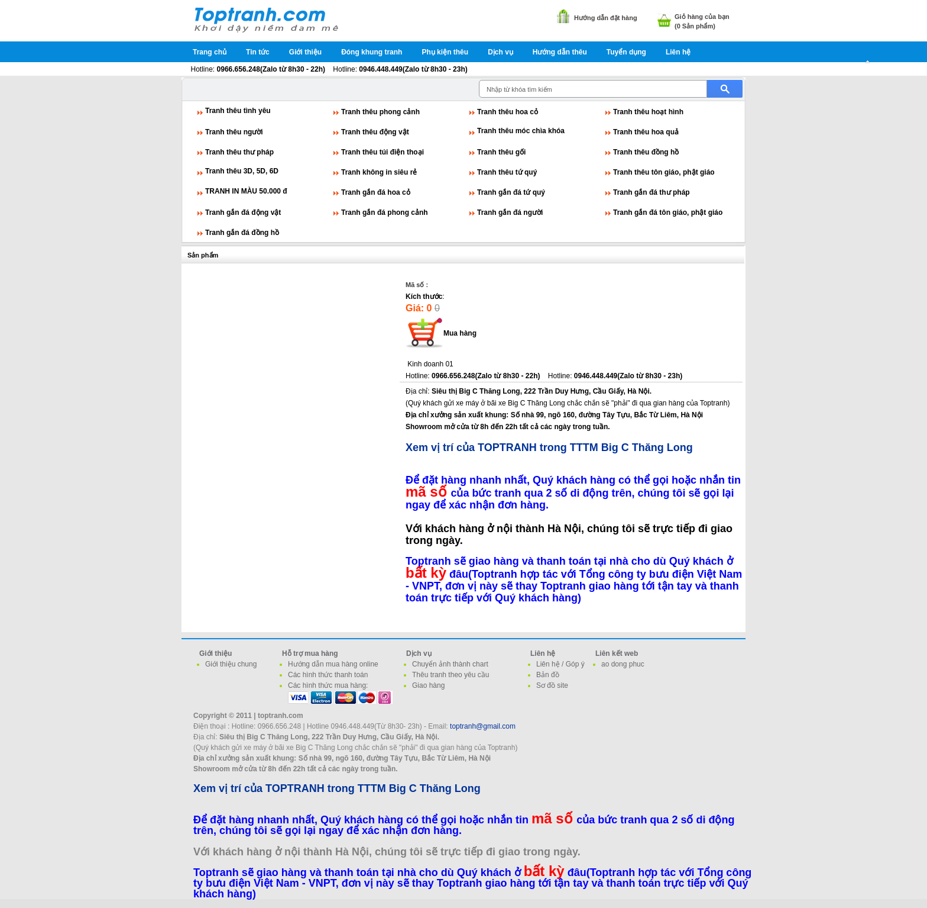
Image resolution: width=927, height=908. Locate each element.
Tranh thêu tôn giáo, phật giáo (664, 172)
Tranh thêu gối (501, 152)
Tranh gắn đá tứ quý (511, 192)
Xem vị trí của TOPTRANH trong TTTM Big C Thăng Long (549, 447)
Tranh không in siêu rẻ (379, 172)
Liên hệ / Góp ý (560, 664)
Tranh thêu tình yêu (238, 111)
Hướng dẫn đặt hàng (605, 17)
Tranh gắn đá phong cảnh (384, 212)
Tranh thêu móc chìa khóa (521, 131)
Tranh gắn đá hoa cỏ (375, 192)
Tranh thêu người (234, 132)
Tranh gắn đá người (510, 212)
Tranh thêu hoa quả (646, 132)
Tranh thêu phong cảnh (380, 112)
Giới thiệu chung (231, 664)
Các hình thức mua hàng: (328, 685)
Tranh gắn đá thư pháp (651, 192)
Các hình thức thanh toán (328, 675)
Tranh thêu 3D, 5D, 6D (241, 171)
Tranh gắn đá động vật (243, 212)
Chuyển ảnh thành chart (450, 664)
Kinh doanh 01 (430, 364)
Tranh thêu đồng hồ (646, 152)
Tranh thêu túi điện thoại (382, 152)
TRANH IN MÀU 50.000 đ (246, 191)
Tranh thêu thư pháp (239, 152)
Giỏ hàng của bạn (702, 16)
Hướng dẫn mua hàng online (333, 664)
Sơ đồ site (552, 685)
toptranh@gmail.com (483, 726)
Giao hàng (428, 685)
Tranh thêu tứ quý (507, 172)
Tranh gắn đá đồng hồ (242, 232)
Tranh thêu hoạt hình (648, 112)
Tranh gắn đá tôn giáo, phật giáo (667, 212)
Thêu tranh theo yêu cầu (450, 675)
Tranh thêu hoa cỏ (507, 112)
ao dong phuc (622, 664)
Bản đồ (547, 675)
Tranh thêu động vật (375, 132)
